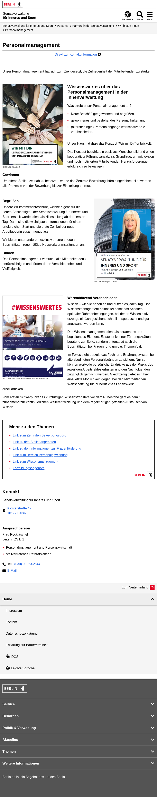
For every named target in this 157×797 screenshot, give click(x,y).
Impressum (14, 610)
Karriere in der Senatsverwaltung (93, 25)
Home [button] (7, 599)
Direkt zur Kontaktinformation (78, 54)
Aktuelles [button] (10, 740)
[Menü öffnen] (150, 15)
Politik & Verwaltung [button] (19, 728)
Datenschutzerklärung (22, 633)
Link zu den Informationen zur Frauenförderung (47, 448)
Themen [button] (9, 751)
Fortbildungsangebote (29, 468)
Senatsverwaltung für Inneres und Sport (27, 25)
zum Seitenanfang (135, 587)
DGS (12, 657)
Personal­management (19, 30)
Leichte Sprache (20, 668)
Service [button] (8, 704)
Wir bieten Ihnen (128, 25)
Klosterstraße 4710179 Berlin (19, 511)
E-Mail (12, 571)
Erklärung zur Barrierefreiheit (27, 645)
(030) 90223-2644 (27, 564)
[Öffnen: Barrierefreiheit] (128, 15)
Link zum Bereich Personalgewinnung (40, 455)
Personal (62, 25)
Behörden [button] (10, 716)
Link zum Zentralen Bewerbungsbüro (39, 435)
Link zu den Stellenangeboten (34, 442)
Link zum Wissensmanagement (35, 461)
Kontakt (11, 622)
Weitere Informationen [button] (20, 763)
